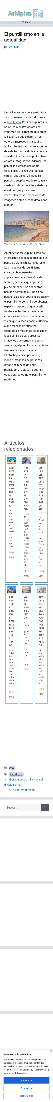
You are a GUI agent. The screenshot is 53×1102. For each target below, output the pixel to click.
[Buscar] (45, 807)
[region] (26, 1076)
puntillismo (14, 122)
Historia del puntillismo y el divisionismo (26, 489)
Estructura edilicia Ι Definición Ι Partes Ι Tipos (11, 621)
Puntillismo (16, 774)
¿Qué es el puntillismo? (26, 607)
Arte (11, 767)
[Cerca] (51, 1051)
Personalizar (26, 1088)
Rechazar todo (26, 1096)
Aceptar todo (26, 1080)
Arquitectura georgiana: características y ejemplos (41, 621)
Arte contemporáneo (22, 790)
